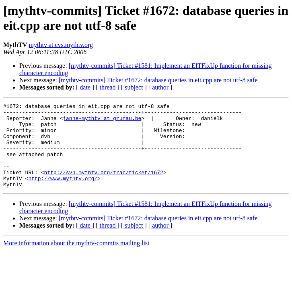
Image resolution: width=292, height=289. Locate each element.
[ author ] (160, 87)
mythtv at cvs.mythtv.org (61, 44)
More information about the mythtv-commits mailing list (76, 259)
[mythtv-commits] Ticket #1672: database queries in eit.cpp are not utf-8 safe (158, 80)
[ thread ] (107, 87)
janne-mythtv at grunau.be (102, 121)
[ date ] (85, 87)
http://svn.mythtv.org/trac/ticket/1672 (103, 186)
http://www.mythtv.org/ (62, 193)
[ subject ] (134, 87)
